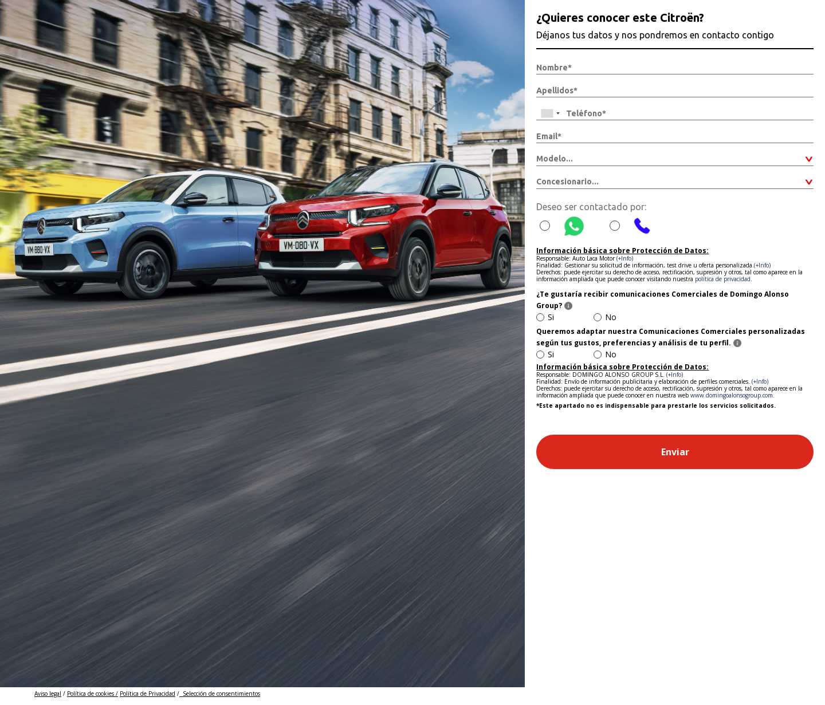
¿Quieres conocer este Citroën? (620, 17)
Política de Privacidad (147, 694)
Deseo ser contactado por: (591, 207)
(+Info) (624, 258)
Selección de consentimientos (219, 694)
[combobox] (550, 113)
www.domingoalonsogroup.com (731, 395)
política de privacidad (723, 279)
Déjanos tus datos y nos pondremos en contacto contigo (655, 35)
